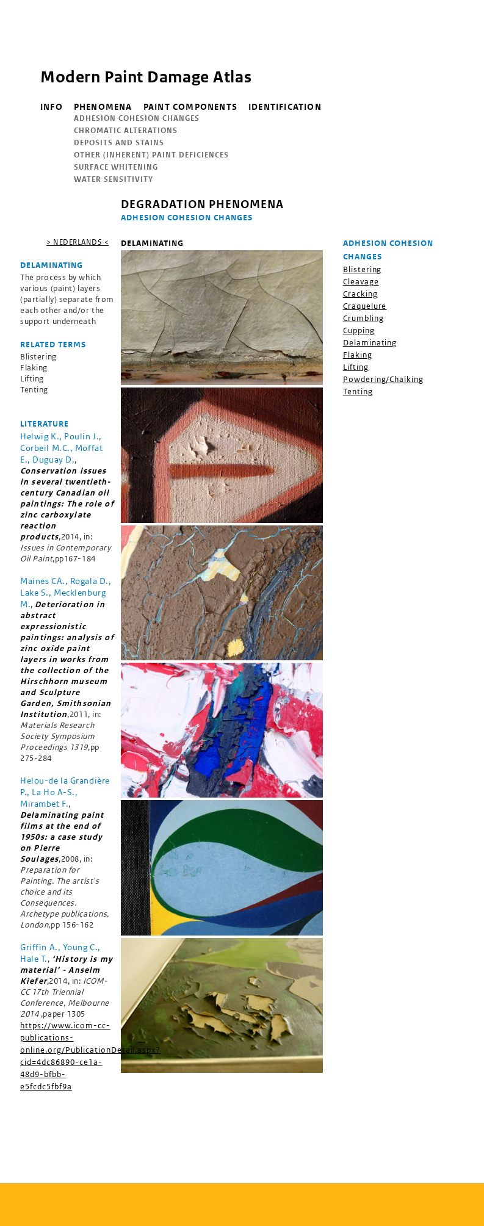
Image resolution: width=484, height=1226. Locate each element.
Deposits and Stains (119, 142)
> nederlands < (77, 242)
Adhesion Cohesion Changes (137, 118)
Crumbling (363, 318)
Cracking (360, 294)
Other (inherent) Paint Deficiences (151, 155)
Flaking (357, 355)
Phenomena (103, 106)
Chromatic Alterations (126, 130)
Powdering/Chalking (383, 379)
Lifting (356, 367)
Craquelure (365, 306)
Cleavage (361, 281)
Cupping (359, 330)
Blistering (362, 269)
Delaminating (370, 342)
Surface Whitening (116, 167)
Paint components (190, 106)
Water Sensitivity (113, 179)
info (51, 106)
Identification (285, 106)
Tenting (358, 391)
